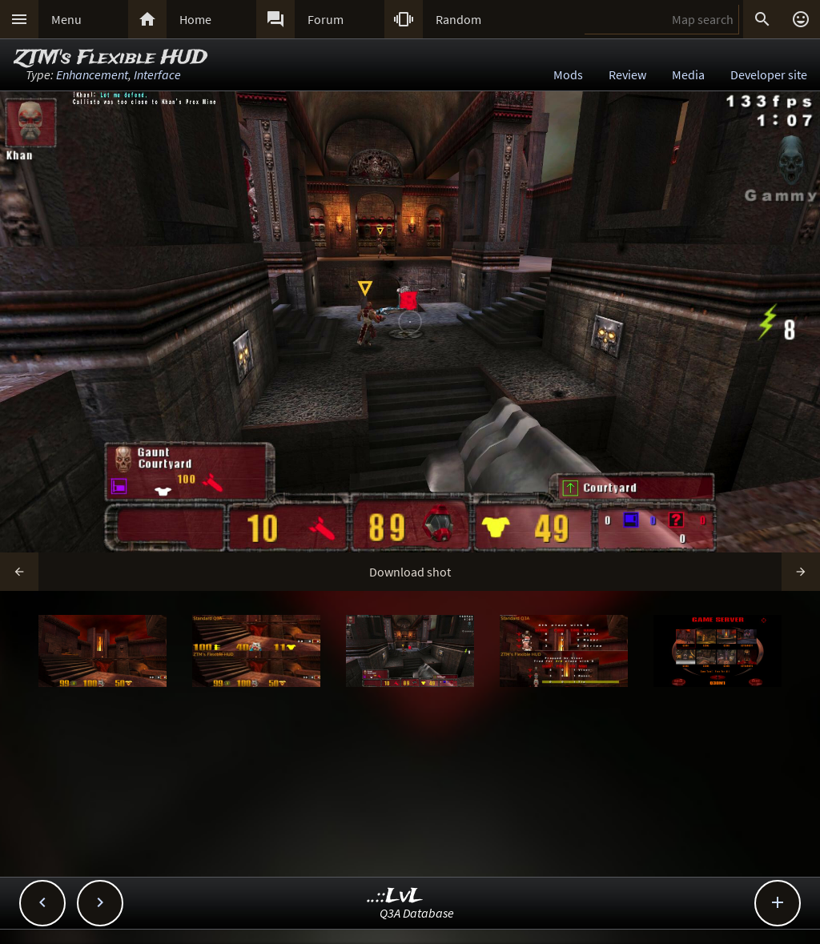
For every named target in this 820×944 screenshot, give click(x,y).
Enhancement (92, 74)
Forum (326, 19)
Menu (66, 19)
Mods (568, 74)
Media (688, 74)
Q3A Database (417, 913)
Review (627, 74)
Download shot (410, 572)
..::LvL (395, 896)
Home (195, 19)
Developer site (768, 74)
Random (458, 19)
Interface (157, 74)
